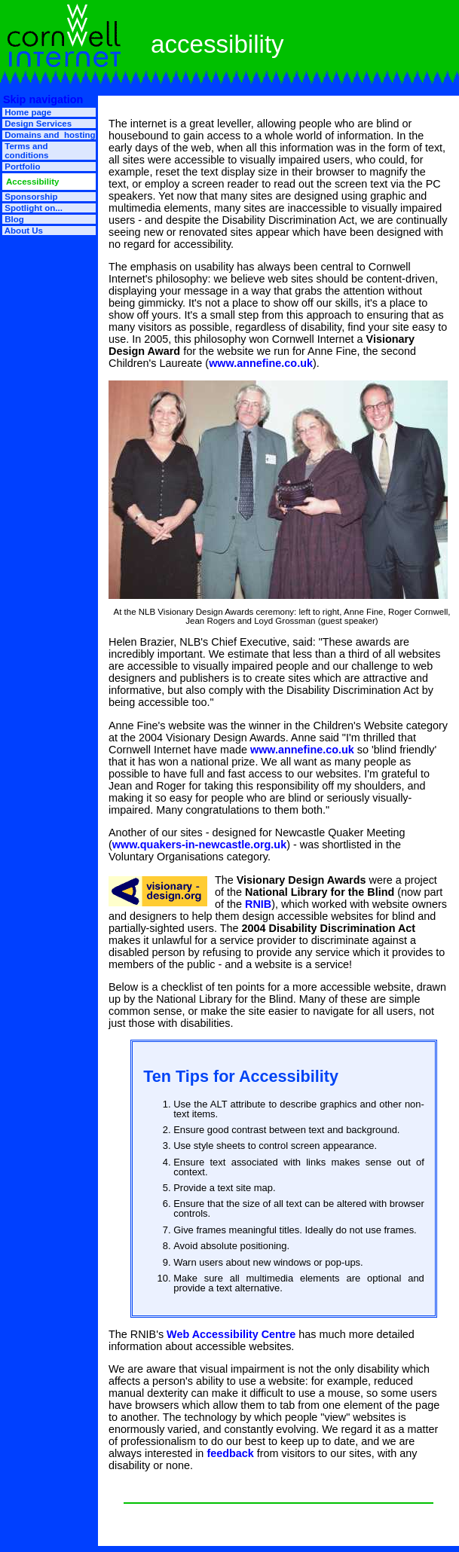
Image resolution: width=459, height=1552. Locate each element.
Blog (13, 219)
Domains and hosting (48, 134)
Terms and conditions (25, 151)
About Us (22, 230)
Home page (26, 112)
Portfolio (21, 166)
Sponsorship (30, 196)
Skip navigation (41, 99)
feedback (230, 1453)
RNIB (258, 904)
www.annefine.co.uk (261, 363)
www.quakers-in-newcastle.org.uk (199, 845)
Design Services (37, 123)
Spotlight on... (32, 207)
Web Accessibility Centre (231, 1334)
